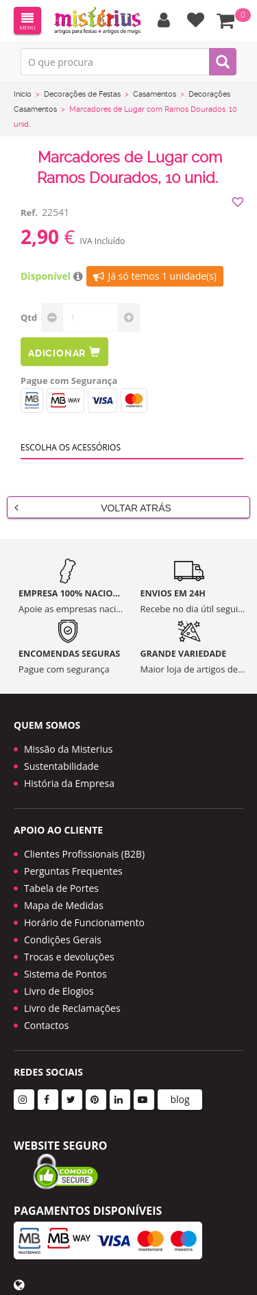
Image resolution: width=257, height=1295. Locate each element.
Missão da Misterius (68, 748)
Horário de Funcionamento (84, 922)
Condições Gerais (62, 939)
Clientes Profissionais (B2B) (84, 853)
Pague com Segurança (69, 380)
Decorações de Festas (82, 94)
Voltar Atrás (92, 507)
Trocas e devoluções (69, 956)
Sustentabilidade (61, 766)
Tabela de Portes (61, 888)
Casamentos (154, 94)
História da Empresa (69, 783)
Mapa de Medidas (63, 905)
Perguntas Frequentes (73, 871)
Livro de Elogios (59, 990)
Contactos (46, 1025)
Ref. (29, 212)
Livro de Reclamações (72, 1008)
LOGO (97, 20)
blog (179, 1099)
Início (23, 94)
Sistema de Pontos (65, 973)
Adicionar (64, 352)
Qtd (29, 317)
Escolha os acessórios (71, 447)
